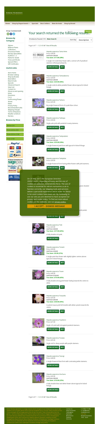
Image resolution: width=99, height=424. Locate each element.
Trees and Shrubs (14, 60)
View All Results (51, 46)
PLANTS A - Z (12, 56)
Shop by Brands (13, 77)
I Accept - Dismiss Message (49, 206)
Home (7, 23)
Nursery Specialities (14, 54)
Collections (12, 50)
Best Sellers (45, 23)
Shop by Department (21, 23)
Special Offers (12, 62)
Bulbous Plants (13, 47)
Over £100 (10, 139)
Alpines (10, 45)
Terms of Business (14, 112)
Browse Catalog (13, 75)
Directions (11, 95)
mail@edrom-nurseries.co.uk (85, 411)
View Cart (11, 87)
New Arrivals (57, 23)
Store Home (12, 73)
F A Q (10, 97)
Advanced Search (14, 85)
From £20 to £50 (12, 130)
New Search (51, 39)
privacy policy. (60, 202)
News (10, 104)
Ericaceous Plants (14, 52)
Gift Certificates (13, 64)
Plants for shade (13, 58)
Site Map (83, 414)
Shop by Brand (69, 23)
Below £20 (10, 125)
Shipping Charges (14, 110)
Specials (35, 23)
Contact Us (11, 89)
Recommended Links (15, 108)
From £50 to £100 (13, 134)
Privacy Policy (12, 106)
